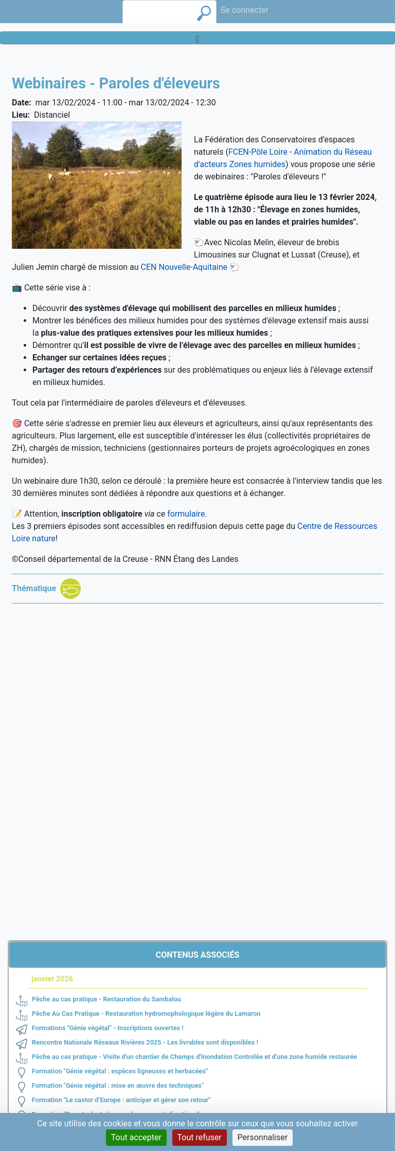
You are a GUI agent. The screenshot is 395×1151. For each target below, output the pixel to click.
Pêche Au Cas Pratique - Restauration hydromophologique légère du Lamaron (146, 1013)
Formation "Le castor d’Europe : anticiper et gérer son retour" (121, 1100)
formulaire (186, 514)
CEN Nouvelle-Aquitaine (184, 267)
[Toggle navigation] (197, 37)
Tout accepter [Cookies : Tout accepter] (136, 1137)
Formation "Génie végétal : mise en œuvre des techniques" (118, 1085)
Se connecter (244, 10)
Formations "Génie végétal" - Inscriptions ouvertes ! (108, 1028)
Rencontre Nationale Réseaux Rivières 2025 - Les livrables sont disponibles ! (145, 1042)
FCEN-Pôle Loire (258, 152)
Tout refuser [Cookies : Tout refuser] (199, 1137)
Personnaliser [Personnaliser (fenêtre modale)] (263, 1137)
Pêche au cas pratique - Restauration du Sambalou (106, 999)
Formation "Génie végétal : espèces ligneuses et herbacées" (120, 1071)
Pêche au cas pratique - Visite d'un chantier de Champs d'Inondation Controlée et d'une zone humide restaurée (194, 1057)
